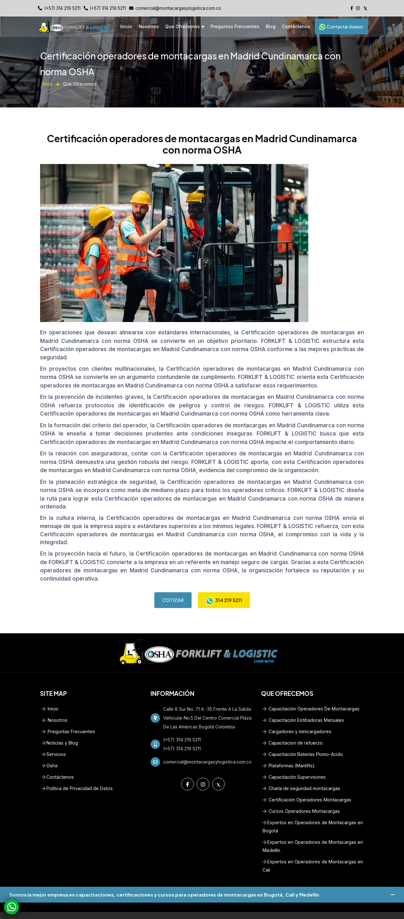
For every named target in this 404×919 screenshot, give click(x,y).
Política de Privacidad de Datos (77, 777)
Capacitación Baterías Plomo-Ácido (302, 743)
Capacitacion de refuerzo (292, 732)
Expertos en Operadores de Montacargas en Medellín (312, 835)
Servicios (54, 743)
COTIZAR (173, 589)
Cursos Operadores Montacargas (300, 800)
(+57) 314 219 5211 (62, 8)
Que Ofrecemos (182, 26)
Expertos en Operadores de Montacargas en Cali (312, 855)
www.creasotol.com (257, 910)
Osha (49, 755)
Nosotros (149, 26)
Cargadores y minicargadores (297, 720)
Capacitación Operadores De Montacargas (310, 698)
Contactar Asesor (341, 26)
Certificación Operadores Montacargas (306, 789)
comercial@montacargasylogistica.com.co (178, 8)
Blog (271, 26)
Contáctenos (296, 26)
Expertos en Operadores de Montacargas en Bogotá (312, 816)
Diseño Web (222, 910)
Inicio (126, 26)
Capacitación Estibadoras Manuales (302, 709)
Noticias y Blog (59, 732)
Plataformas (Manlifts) (288, 755)
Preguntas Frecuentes (235, 26)
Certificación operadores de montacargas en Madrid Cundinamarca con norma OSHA (152, 348)
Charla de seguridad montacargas (301, 777)
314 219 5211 (224, 589)
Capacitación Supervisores (294, 766)
